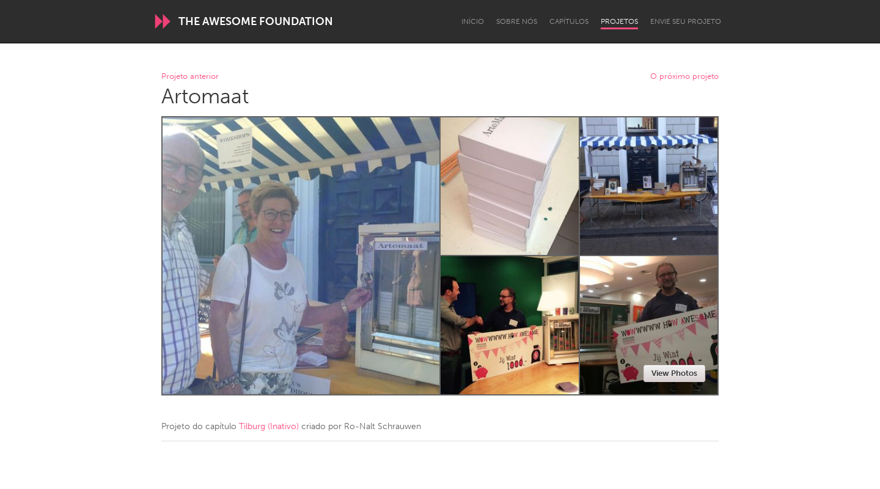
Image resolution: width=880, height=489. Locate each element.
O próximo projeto (684, 77)
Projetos (619, 21)
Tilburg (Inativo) (269, 426)
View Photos (674, 373)
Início (472, 21)
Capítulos (568, 21)
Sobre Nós (516, 21)
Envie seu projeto (685, 21)
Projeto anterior (190, 77)
